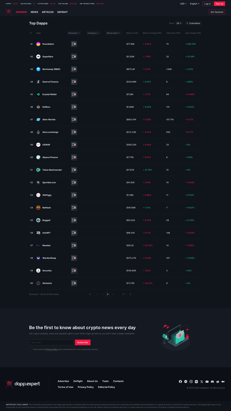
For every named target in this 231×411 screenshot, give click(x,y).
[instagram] (191, 381)
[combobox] (180, 381)
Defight (62, 12)
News (34, 12)
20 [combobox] (178, 23)
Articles (48, 12)
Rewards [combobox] (72, 33)
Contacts (118, 381)
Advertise (63, 381)
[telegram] (185, 381)
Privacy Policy (52, 349)
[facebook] (180, 381)
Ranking (21, 12)
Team (105, 381)
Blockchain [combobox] (112, 33)
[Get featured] (217, 12)
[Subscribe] (83, 342)
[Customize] (193, 23)
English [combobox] (193, 3)
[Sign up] (219, 3)
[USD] (183, 3)
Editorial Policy (106, 387)
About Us (92, 381)
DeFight (78, 381)
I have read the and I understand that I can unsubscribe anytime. (65, 349)
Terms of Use (65, 387)
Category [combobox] (92, 33)
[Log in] (207, 3)
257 (123, 294)
